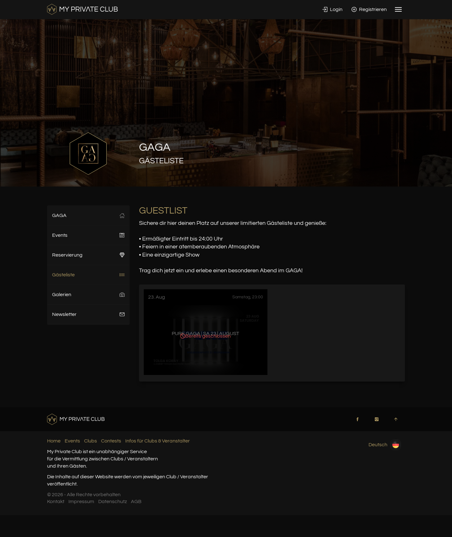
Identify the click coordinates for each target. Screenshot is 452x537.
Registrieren (369, 9)
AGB (136, 501)
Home (54, 440)
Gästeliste (88, 274)
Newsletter (88, 314)
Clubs (90, 440)
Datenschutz (112, 501)
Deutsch (385, 445)
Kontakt (55, 501)
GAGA (88, 215)
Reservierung (88, 255)
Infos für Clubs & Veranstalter (157, 440)
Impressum (81, 501)
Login (332, 9)
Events (88, 235)
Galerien (88, 294)
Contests (111, 440)
